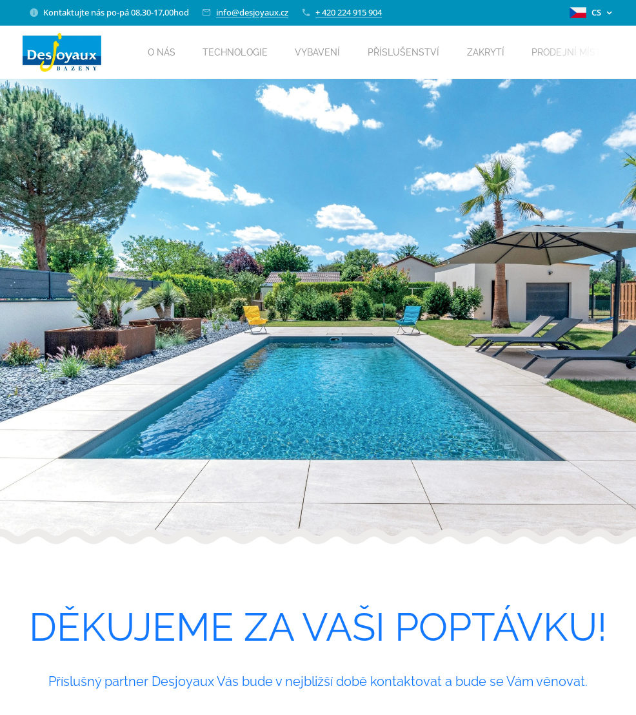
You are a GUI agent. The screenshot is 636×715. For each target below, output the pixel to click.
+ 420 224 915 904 (348, 12)
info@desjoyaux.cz (252, 12)
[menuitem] (169, 52)
